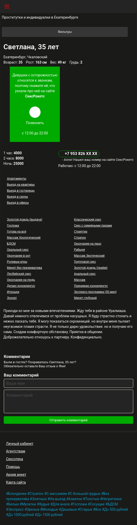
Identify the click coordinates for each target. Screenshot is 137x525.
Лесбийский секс (19, 274)
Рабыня (79, 249)
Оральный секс (18, 249)
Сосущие (97, 504)
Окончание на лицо (87, 243)
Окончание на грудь (21, 280)
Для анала (61, 504)
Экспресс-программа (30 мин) (95, 292)
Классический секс (87, 219)
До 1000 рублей (21, 515)
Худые (44, 504)
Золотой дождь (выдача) (24, 219)
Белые (13, 504)
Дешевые (69, 509)
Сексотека (14, 459)
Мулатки (29, 504)
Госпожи (80, 504)
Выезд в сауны (17, 196)
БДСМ (11, 243)
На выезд (58, 499)
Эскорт (12, 298)
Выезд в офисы (18, 202)
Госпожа (13, 225)
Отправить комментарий (68, 420)
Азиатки (75, 499)
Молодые (50, 509)
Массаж (79, 280)
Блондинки (17, 494)
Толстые (92, 499)
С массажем (57, 494)
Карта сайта (16, 482)
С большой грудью (85, 494)
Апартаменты (16, 178)
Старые (86, 509)
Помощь (13, 467)
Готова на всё (16, 231)
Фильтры (92, 31)
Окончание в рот (19, 255)
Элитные (39, 499)
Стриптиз (80, 231)
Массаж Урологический (24, 237)
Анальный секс (84, 274)
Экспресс (16, 509)
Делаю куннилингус (21, 286)
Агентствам (15, 451)
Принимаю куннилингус (91, 286)
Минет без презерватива (24, 268)
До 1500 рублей (50, 515)
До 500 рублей (116, 509)
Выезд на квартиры (21, 184)
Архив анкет (16, 474)
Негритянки (111, 499)
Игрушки (13, 292)
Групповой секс (85, 262)
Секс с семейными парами (93, 225)
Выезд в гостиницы (21, 190)
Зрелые (33, 509)
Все (98, 509)
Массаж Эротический (89, 255)
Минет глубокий (85, 298)
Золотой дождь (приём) (90, 268)
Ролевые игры (17, 262)
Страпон (80, 237)
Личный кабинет (19, 444)
